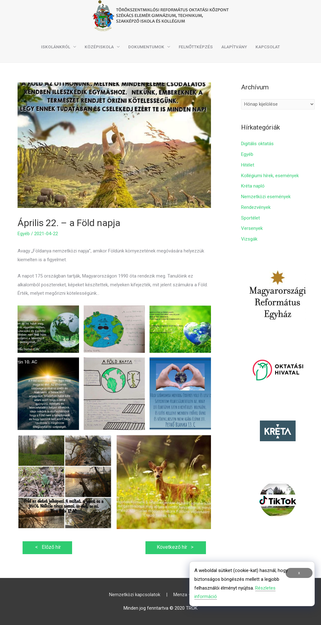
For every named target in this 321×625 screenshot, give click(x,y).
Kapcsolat (267, 46)
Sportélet (250, 218)
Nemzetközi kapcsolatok (134, 594)
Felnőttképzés (196, 46)
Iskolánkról (55, 46)
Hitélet (247, 165)
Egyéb (24, 233)
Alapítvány (234, 46)
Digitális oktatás (257, 143)
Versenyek (252, 228)
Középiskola (99, 46)
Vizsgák (249, 239)
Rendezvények (256, 207)
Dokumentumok (146, 46)
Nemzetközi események (266, 196)
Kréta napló (253, 186)
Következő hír (175, 547)
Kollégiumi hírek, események (270, 175)
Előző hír (47, 547)
